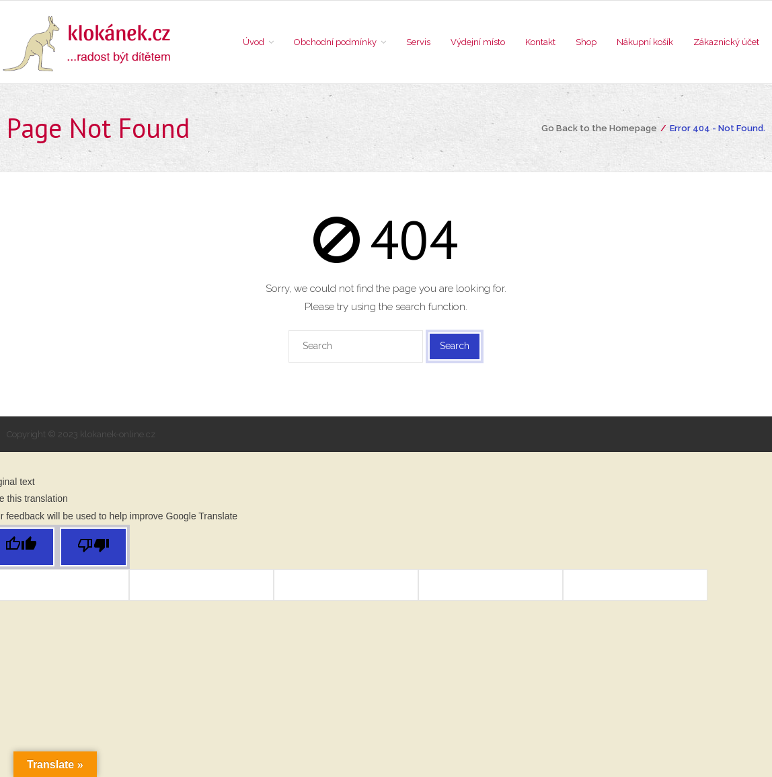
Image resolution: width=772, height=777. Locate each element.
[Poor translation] (93, 546)
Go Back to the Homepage (599, 128)
